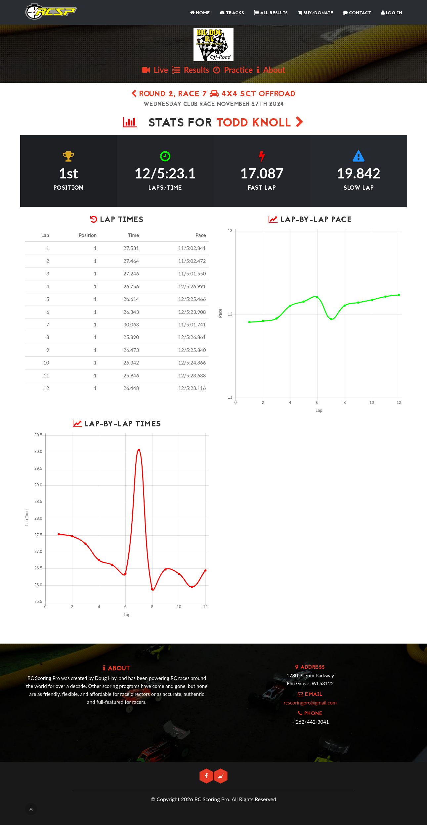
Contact (357, 13)
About (271, 69)
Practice (233, 69)
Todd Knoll (260, 124)
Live (155, 69)
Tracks (232, 13)
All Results (271, 13)
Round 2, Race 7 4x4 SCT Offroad (213, 94)
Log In (391, 13)
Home (200, 13)
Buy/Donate (315, 13)
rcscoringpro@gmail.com (310, 702)
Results (190, 69)
